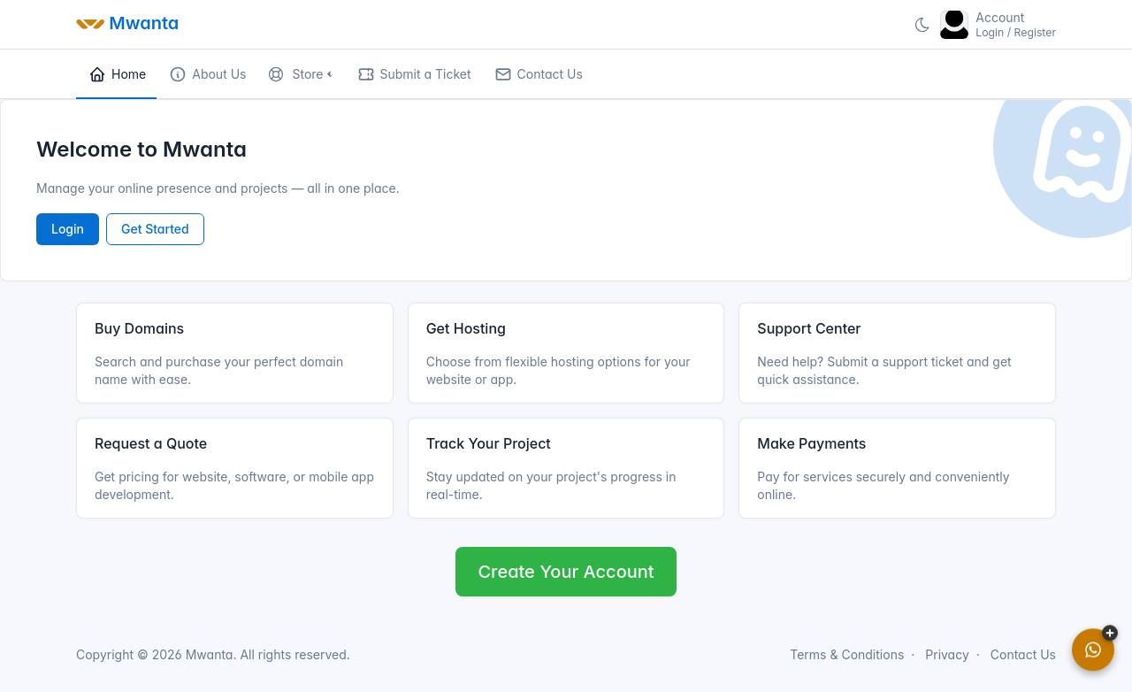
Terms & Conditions (847, 654)
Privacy (947, 654)
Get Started (155, 228)
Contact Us (1023, 654)
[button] (300, 74)
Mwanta (207, 654)
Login (67, 228)
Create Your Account (566, 571)
